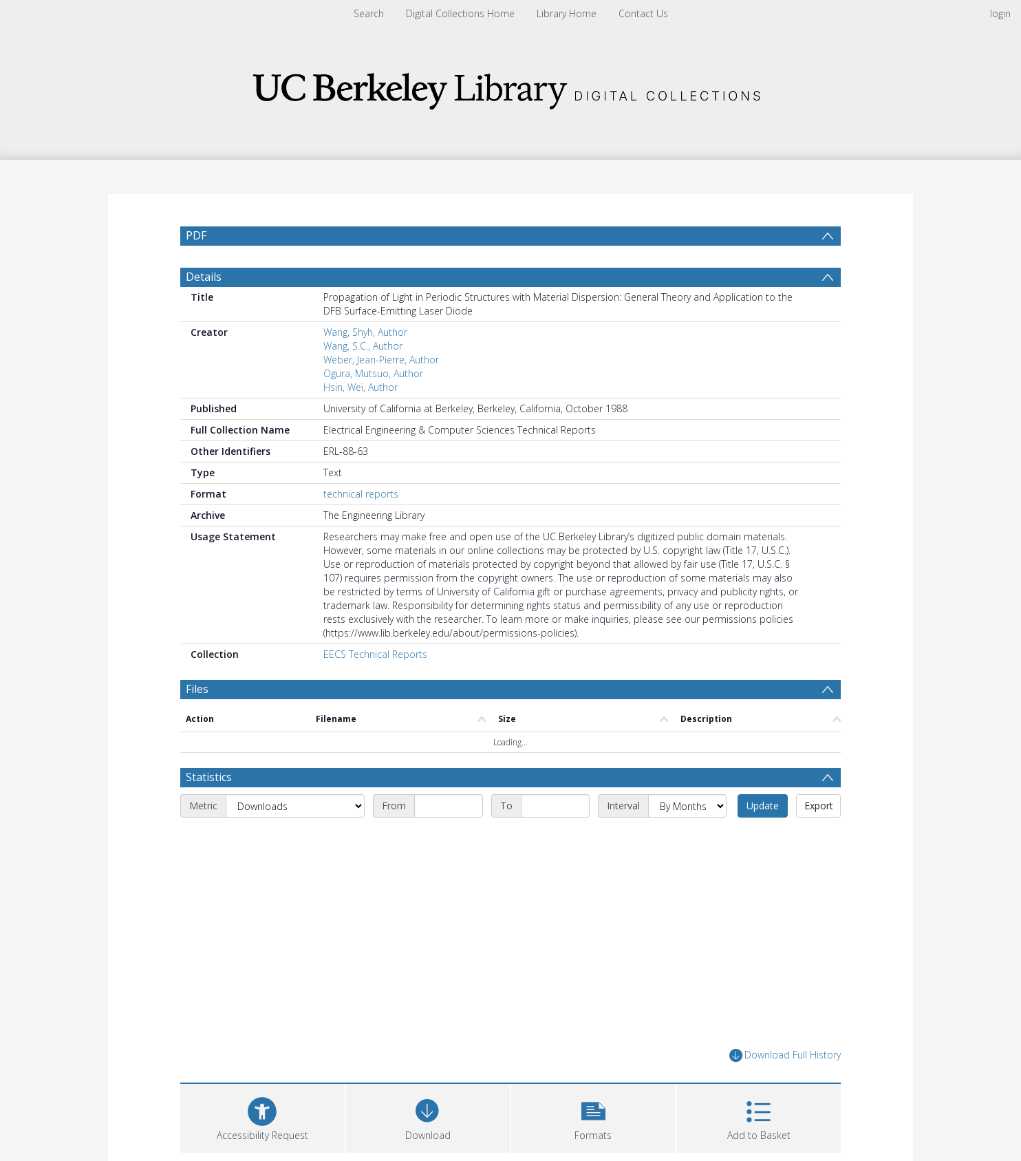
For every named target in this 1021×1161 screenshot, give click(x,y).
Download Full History (785, 1055)
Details (204, 276)
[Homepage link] (510, 87)
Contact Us (643, 13)
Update (762, 805)
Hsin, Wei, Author (360, 387)
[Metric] (295, 806)
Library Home (567, 13)
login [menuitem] (1000, 13)
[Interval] (687, 806)
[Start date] (448, 806)
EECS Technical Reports (375, 654)
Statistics (209, 777)
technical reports (360, 493)
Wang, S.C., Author (362, 345)
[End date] (555, 806)
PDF (196, 235)
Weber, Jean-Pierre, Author (381, 359)
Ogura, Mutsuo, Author (373, 373)
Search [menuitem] (369, 13)
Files (197, 688)
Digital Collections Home (460, 13)
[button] (593, 1116)
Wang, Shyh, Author (365, 332)
